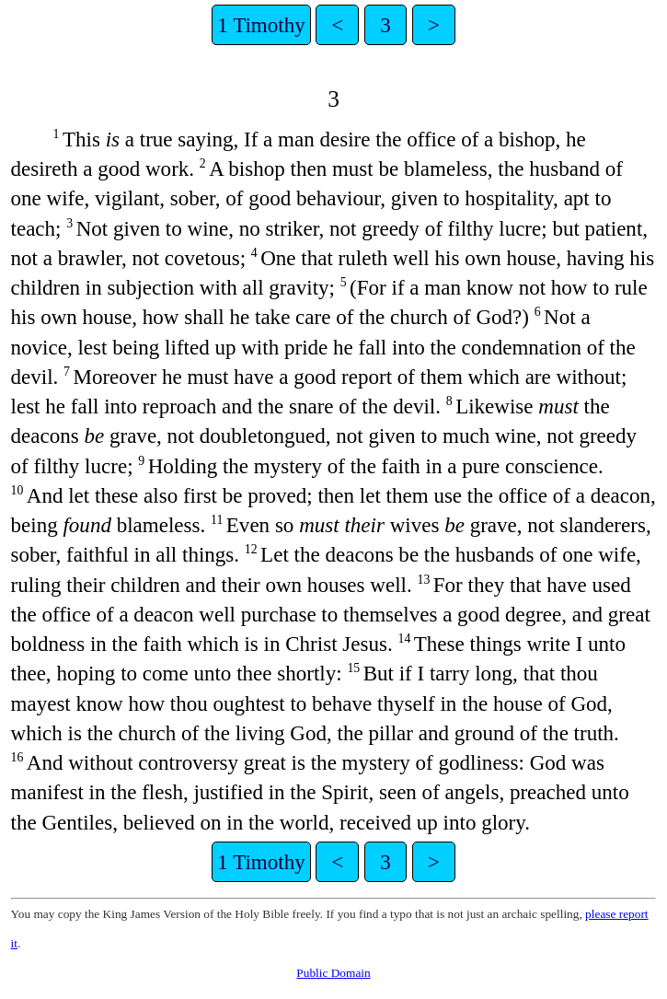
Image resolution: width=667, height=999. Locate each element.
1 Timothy (261, 25)
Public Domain (333, 973)
